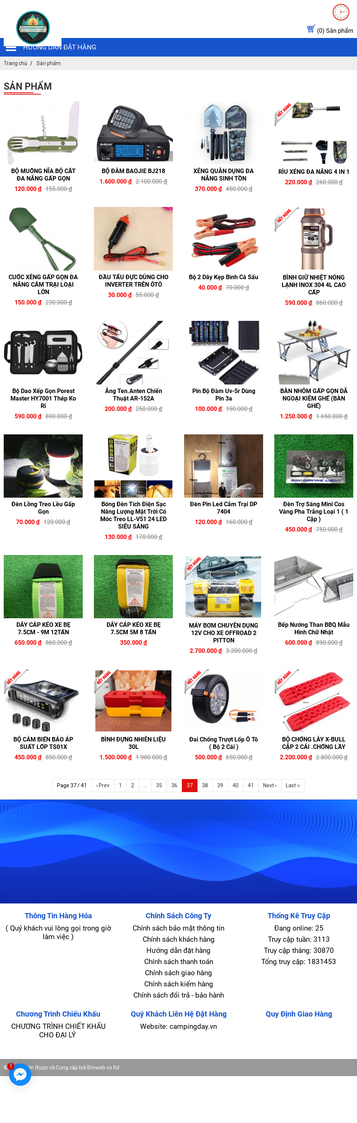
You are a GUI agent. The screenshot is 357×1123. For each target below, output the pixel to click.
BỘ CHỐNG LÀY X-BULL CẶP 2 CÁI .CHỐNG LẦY (313, 743)
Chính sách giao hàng (178, 973)
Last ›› (293, 785)
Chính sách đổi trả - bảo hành (178, 995)
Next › (270, 785)
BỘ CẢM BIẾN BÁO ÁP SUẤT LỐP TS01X (43, 743)
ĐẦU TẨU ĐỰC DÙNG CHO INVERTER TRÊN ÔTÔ (133, 281)
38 (205, 785)
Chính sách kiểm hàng (178, 984)
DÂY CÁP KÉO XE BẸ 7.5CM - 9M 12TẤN (43, 628)
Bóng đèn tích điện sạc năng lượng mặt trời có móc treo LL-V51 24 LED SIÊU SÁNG (133, 515)
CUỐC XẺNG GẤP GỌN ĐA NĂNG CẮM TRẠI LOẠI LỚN (43, 285)
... (145, 785)
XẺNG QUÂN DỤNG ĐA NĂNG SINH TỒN (223, 175)
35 (159, 785)
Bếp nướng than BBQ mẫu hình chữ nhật (314, 628)
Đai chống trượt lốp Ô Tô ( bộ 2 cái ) (223, 743)
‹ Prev (103, 785)
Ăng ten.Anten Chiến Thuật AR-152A (133, 394)
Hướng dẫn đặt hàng (59, 47)
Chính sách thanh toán (178, 961)
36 (174, 785)
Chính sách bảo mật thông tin (178, 928)
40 (235, 785)
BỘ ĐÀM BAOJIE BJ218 (133, 171)
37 (190, 785)
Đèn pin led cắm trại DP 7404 (223, 508)
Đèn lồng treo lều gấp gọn (43, 508)
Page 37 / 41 (72, 785)
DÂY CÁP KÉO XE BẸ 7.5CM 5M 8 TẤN (134, 628)
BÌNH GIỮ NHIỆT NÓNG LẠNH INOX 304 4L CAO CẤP (314, 285)
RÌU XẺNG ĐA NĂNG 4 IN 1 (314, 171)
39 (220, 785)
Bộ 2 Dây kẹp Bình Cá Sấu (223, 277)
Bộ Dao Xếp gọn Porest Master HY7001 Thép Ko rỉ (43, 398)
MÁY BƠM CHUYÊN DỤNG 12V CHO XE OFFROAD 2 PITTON (223, 633)
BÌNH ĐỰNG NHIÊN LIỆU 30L (133, 743)
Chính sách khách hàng (179, 939)
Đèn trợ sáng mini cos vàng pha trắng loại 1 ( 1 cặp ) (313, 512)
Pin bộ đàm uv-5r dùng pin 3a (223, 394)
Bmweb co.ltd (103, 1068)
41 (251, 785)
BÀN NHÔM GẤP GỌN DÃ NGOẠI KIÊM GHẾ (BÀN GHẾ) (314, 398)
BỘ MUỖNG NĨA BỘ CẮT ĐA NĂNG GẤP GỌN (43, 175)
